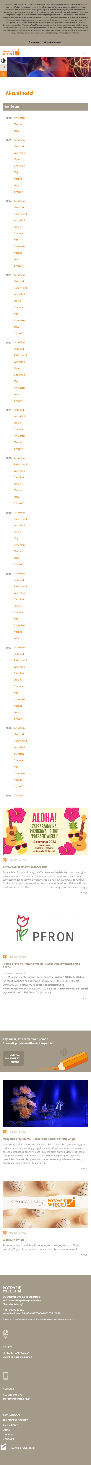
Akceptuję (34, 42)
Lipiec (17, 159)
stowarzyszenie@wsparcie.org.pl (69, 887)
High (3, 60)
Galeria (8, 1434)
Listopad (19, 146)
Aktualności (11, 1415)
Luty (16, 130)
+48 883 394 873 (12, 1395)
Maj (16, 172)
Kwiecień (19, 117)
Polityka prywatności (19, 1447)
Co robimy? (10, 1425)
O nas (6, 1429)
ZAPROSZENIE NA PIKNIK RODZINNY (25, 866)
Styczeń (18, 191)
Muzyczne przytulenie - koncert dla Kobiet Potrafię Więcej (40, 1139)
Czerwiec (19, 166)
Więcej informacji (53, 42)
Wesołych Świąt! (13, 1239)
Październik (20, 214)
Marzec (18, 124)
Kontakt (8, 1439)
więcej (84, 892)
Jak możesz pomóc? (15, 1420)
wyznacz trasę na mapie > (18, 1357)
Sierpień (19, 477)
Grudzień (19, 140)
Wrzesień (19, 153)
